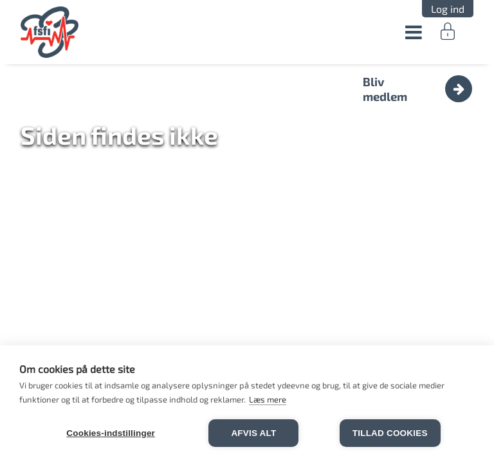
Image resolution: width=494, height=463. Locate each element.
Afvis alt (253, 433)
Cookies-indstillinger (110, 433)
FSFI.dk (50, 32)
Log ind (447, 9)
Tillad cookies (390, 433)
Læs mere (267, 399)
